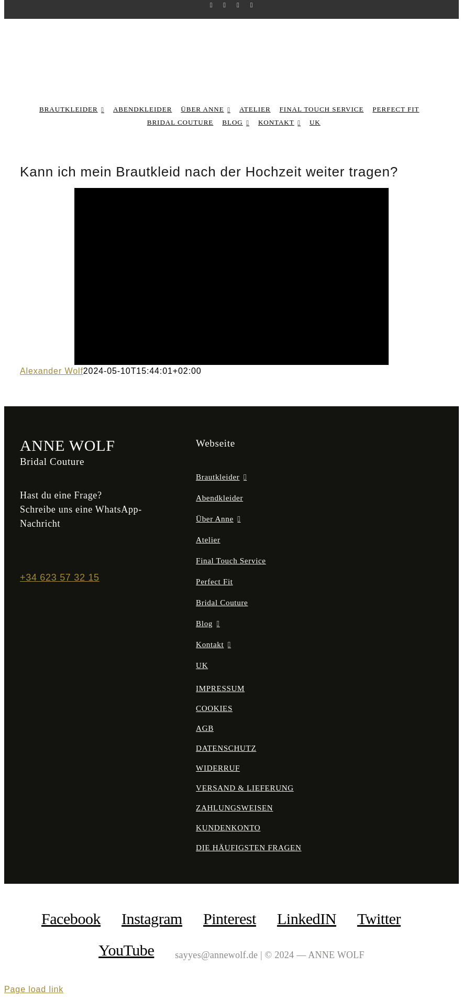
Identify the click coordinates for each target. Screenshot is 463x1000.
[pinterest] (238, 5)
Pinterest (229, 918)
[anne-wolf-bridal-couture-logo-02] (231, 38)
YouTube (126, 950)
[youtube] (251, 5)
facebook (71, 918)
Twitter (379, 918)
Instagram (152, 918)
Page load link (33, 989)
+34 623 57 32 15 (60, 577)
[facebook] (211, 5)
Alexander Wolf (51, 370)
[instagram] (224, 5)
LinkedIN (306, 918)
